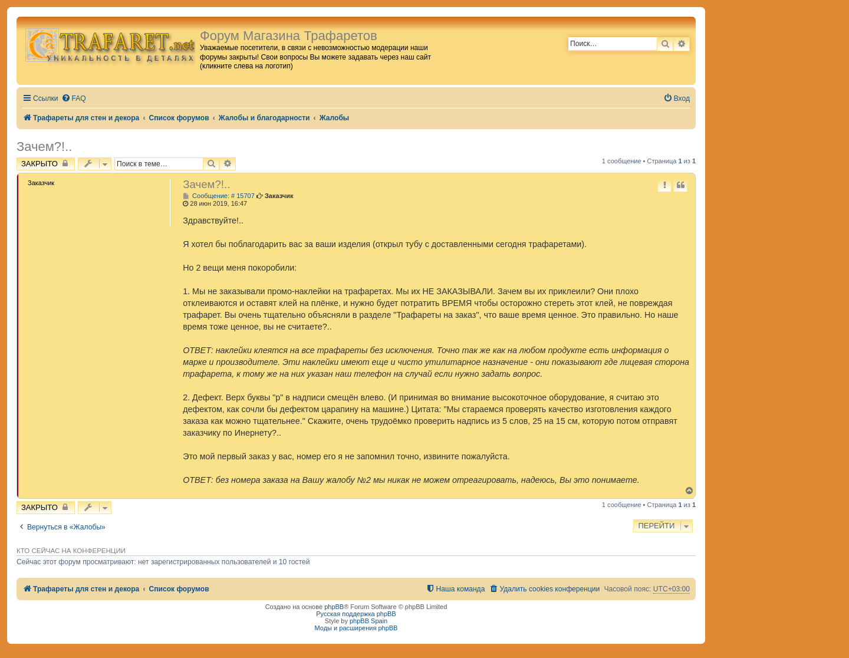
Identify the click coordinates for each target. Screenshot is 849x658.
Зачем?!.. (44, 146)
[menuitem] (73, 99)
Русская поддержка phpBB (356, 613)
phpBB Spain (368, 620)
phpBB (334, 606)
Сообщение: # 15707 (219, 196)
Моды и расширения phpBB (356, 627)
